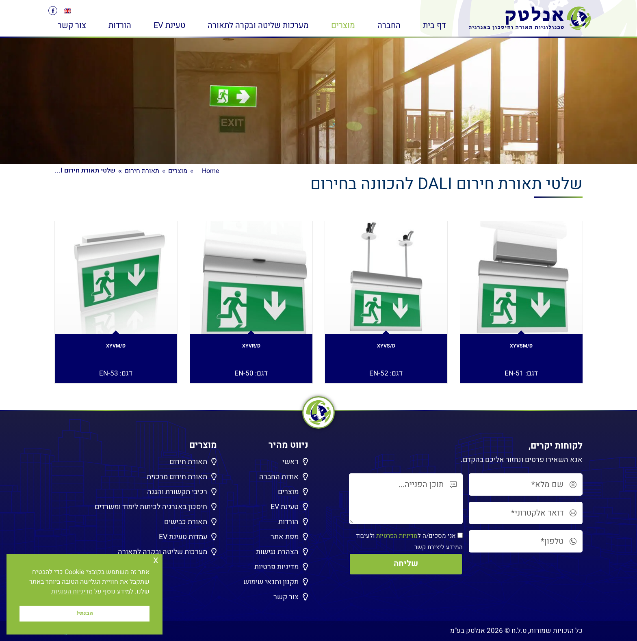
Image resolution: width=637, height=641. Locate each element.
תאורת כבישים (185, 521)
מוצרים (288, 491)
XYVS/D (386, 347)
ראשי (290, 461)
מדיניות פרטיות (276, 566)
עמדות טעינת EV (183, 536)
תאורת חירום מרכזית (177, 476)
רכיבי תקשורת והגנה (177, 491)
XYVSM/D (521, 347)
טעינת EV (285, 506)
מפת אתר (285, 536)
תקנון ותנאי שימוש (271, 581)
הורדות (288, 521)
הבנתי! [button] (84, 613)
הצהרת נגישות (277, 551)
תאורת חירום (188, 461)
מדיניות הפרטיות (397, 535)
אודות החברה (279, 476)
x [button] (155, 560)
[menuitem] (67, 11)
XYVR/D (251, 347)
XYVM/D (116, 347)
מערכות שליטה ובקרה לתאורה (162, 551)
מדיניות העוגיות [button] (72, 591)
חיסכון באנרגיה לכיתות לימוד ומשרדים (151, 506)
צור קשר (286, 596)
